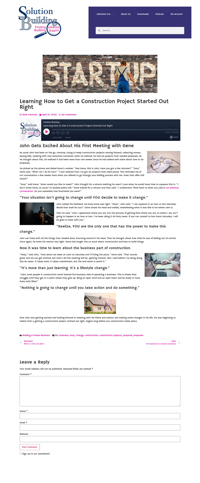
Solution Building (86, 478)
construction (91, 335)
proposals (138, 335)
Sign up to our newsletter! (36, 454)
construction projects (110, 335)
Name (24, 411)
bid (56, 335)
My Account (177, 14)
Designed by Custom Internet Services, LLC (119, 478)
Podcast (160, 14)
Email (23, 423)
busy (72, 335)
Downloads (143, 14)
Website (24, 434)
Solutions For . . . (105, 14)
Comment (26, 374)
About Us (126, 14)
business (64, 335)
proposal (127, 335)
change (80, 335)
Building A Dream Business (36, 335)
